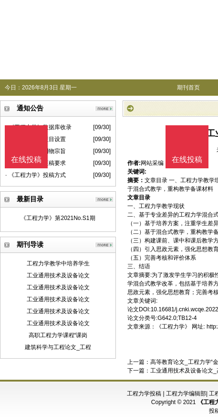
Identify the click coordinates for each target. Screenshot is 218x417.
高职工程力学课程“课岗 (58, 335)
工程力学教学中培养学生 (58, 263)
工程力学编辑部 (186, 393)
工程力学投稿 (144, 393)
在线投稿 (187, 159)
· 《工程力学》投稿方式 (35, 175)
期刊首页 (188, 87)
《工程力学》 (173, 326)
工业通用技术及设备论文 (58, 275)
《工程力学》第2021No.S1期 (58, 218)
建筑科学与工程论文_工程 (58, 347)
